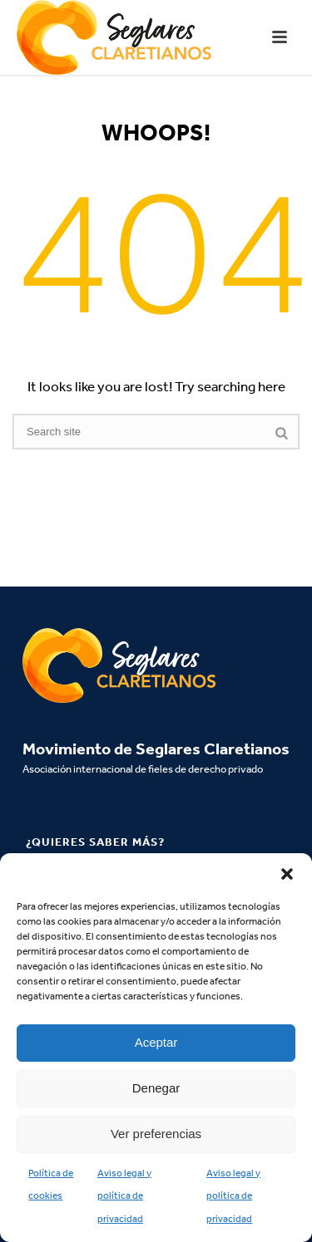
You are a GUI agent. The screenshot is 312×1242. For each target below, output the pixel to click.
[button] (287, 874)
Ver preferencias (156, 1134)
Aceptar (156, 1042)
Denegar (156, 1088)
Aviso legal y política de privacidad (124, 1196)
